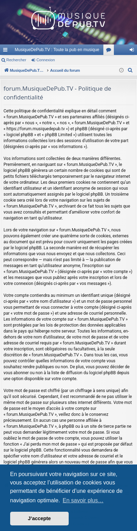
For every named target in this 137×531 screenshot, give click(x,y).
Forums (110, 51)
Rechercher (16, 60)
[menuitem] (130, 70)
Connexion (45, 60)
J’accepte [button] (39, 518)
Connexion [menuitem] (133, 51)
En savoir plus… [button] (83, 500)
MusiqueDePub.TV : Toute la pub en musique (57, 49)
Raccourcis (7, 51)
